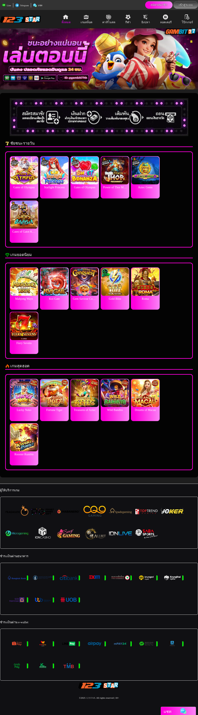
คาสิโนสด (108, 19)
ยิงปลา (145, 19)
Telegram (22, 5)
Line (6, 5)
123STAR (90, 698)
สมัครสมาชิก (159, 4)
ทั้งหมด (66, 19)
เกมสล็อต (87, 19)
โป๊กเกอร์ (187, 19)
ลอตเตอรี (166, 19)
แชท (37, 5)
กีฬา (128, 19)
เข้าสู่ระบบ (186, 4)
